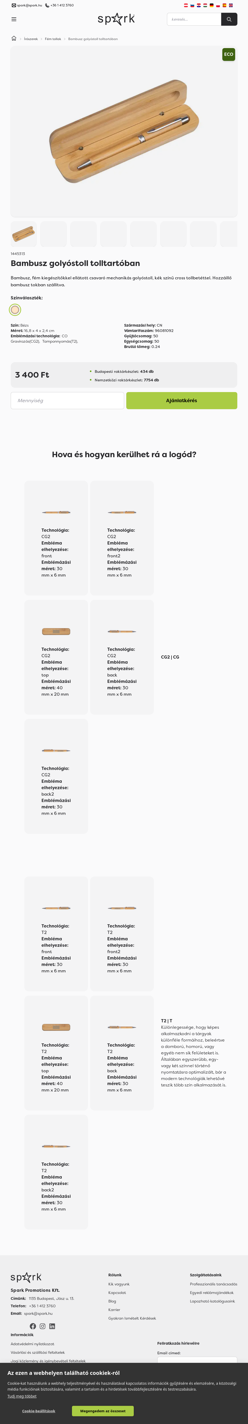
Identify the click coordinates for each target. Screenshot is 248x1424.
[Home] (14, 39)
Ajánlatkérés (181, 400)
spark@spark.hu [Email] (38, 1313)
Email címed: (169, 1353)
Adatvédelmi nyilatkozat (32, 1343)
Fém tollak (53, 39)
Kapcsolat (117, 1292)
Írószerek (31, 39)
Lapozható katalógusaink (212, 1301)
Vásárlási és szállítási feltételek (38, 1352)
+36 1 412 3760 (62, 5)
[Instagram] (42, 1326)
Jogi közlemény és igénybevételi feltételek (48, 1361)
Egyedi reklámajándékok (212, 1292)
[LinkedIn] (52, 1326)
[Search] (229, 19)
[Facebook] (33, 1326)
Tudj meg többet (22, 1395)
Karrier (114, 1309)
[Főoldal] (42, 1277)
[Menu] (14, 19)
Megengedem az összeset (81, 1411)
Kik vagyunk (118, 1284)
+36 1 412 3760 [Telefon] (42, 1306)
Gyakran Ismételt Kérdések (132, 1318)
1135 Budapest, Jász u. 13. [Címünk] (51, 1298)
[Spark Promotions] (116, 19)
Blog (112, 1301)
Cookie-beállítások (30, 1411)
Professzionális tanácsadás (213, 1284)
